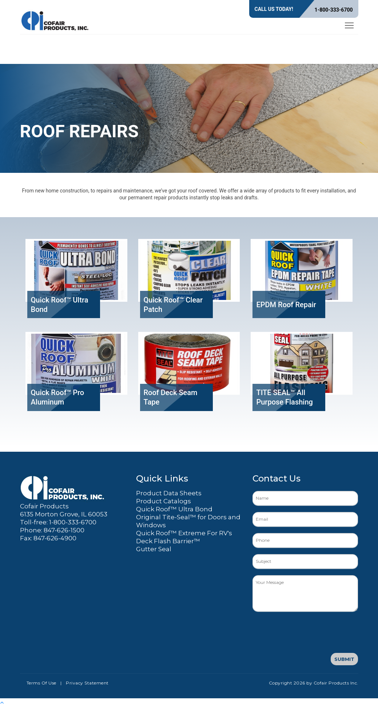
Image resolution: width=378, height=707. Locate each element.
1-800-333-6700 (334, 10)
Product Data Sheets (169, 493)
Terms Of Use (41, 683)
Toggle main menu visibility (350, 24)
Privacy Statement (87, 683)
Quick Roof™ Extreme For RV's (184, 533)
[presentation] (307, 632)
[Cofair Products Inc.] (55, 19)
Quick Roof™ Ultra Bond (174, 509)
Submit (344, 659)
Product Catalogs (163, 501)
